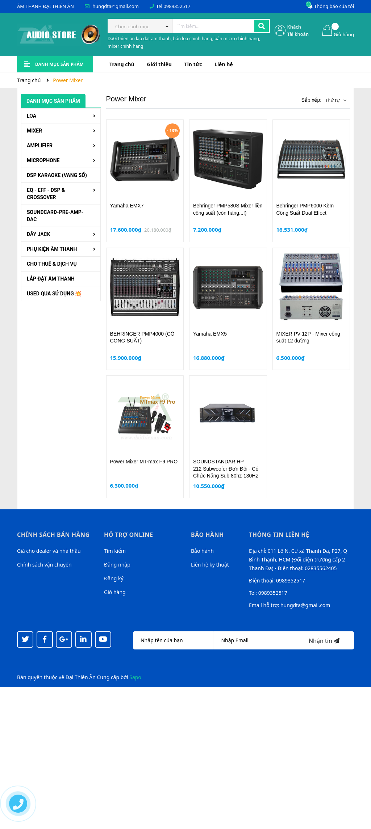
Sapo (135, 677)
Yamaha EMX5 (210, 334)
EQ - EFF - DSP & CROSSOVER (46, 193)
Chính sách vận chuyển (44, 564)
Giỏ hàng (115, 592)
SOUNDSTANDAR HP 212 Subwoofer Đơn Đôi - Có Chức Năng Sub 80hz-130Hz (225, 469)
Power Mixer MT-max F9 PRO (144, 461)
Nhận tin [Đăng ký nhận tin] (324, 641)
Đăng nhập (117, 564)
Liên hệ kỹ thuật (210, 564)
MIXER (34, 131)
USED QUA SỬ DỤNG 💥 (54, 293)
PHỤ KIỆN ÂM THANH (52, 249)
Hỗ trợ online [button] (128, 535)
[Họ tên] (173, 640)
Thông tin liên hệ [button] (279, 535)
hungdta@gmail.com (115, 6)
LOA (31, 116)
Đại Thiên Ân (81, 677)
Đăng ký (114, 578)
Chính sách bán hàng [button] (53, 535)
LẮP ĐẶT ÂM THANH (51, 279)
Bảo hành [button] (207, 535)
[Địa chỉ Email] (253, 640)
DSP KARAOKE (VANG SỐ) (57, 175)
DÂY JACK (38, 234)
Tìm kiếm (115, 550)
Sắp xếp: (311, 100)
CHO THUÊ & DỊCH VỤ (52, 264)
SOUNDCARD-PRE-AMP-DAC (55, 215)
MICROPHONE (43, 160)
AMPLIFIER (40, 145)
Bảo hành (202, 550)
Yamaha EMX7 (127, 206)
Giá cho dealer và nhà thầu (49, 550)
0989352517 (176, 6)
